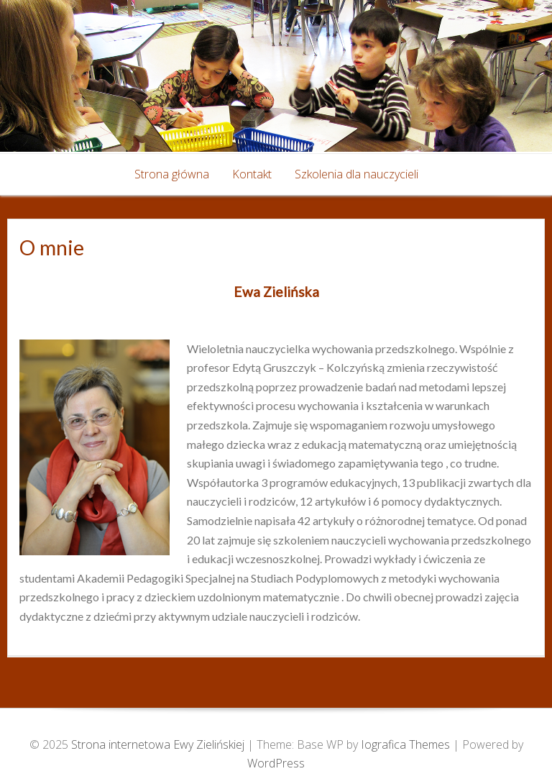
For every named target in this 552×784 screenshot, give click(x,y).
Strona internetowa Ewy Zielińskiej (159, 744)
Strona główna (171, 174)
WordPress (276, 763)
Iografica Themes (405, 744)
